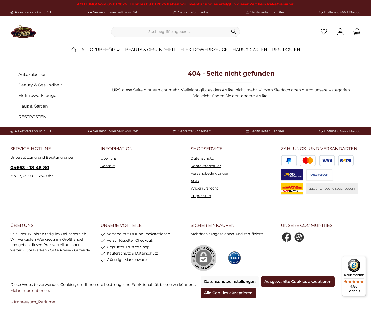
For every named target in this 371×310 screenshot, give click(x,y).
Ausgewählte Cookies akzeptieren (297, 281)
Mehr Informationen (29, 290)
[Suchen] (234, 32)
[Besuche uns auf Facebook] (286, 237)
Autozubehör (32, 74)
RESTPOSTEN (32, 116)
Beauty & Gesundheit (40, 85)
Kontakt (107, 166)
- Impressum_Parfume (33, 301)
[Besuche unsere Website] (299, 237)
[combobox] (169, 32)
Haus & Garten (33, 106)
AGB (195, 180)
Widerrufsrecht (204, 188)
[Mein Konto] (340, 32)
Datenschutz (202, 158)
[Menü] (363, 259)
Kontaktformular (206, 166)
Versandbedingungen (210, 173)
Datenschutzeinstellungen (230, 281)
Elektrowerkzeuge (37, 95)
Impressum (201, 195)
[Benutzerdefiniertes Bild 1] (234, 257)
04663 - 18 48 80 (29, 167)
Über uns (108, 158)
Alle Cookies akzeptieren (228, 292)
